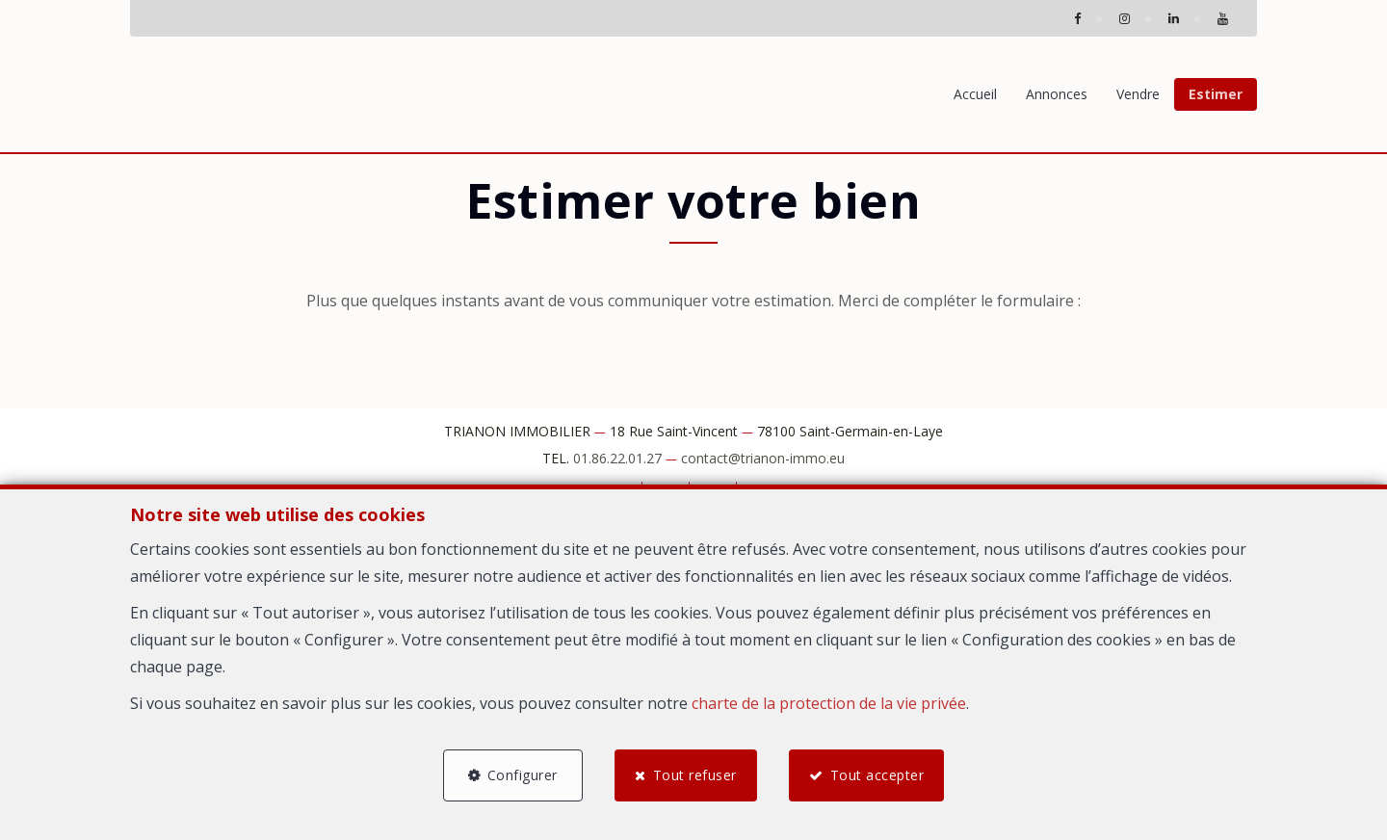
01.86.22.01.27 (617, 458)
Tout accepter (877, 775)
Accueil (975, 94)
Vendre (1138, 94)
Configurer (521, 775)
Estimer (1216, 94)
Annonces (1056, 94)
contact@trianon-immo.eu (763, 458)
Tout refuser (695, 775)
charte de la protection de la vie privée (829, 702)
